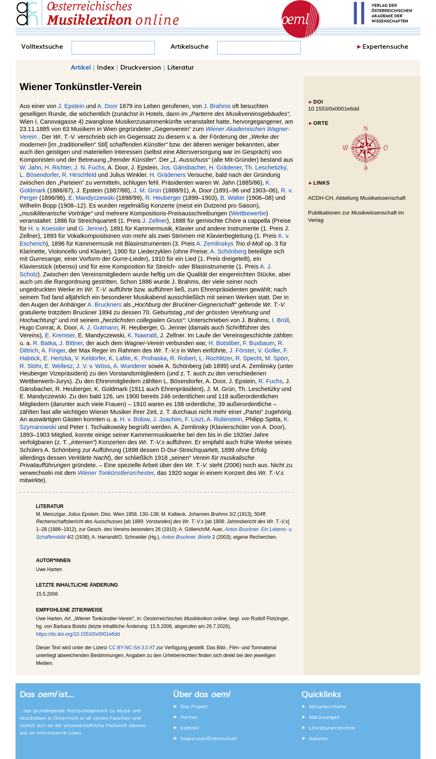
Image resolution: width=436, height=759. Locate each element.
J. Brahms (217, 106)
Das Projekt (194, 706)
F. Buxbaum (258, 343)
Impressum (193, 738)
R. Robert (183, 358)
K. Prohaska (150, 358)
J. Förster (241, 350)
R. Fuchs (270, 381)
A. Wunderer (130, 366)
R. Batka (44, 343)
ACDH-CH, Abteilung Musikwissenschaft (357, 198)
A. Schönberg (228, 251)
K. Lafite (120, 358)
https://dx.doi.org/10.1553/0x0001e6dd (78, 634)
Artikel (81, 67)
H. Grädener (225, 167)
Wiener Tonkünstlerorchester (116, 473)
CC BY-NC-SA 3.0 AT (132, 648)
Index (105, 67)
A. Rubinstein (224, 419)
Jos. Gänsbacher (183, 167)
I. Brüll (280, 320)
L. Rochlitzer (215, 358)
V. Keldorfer (89, 358)
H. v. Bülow (134, 419)
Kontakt (189, 727)
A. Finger (53, 350)
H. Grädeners (168, 175)
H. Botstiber (224, 343)
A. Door (107, 106)
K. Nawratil (142, 335)
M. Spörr (276, 358)
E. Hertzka (57, 358)
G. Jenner (92, 228)
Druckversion (140, 67)
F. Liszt (194, 419)
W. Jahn (30, 167)
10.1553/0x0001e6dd (333, 109)
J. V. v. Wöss (93, 366)
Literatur (180, 67)
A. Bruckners (104, 304)
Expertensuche (385, 46)
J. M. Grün (147, 190)
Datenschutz (222, 738)
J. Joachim (167, 419)
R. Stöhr (30, 366)
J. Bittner (71, 343)
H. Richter (58, 167)
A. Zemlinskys (215, 243)
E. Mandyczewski (91, 197)
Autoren (318, 738)
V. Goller (269, 350)
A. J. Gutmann (99, 327)
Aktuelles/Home (327, 706)
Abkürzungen (324, 717)
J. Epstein (71, 106)
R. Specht (248, 358)
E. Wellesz (59, 366)
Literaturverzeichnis (332, 727)
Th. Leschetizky (265, 167)
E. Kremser (60, 335)
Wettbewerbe (248, 213)
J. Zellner (154, 220)
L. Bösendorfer (39, 175)
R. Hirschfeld (79, 175)
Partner (189, 717)
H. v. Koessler (46, 228)
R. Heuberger (163, 197)
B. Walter (232, 197)
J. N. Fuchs (89, 167)
